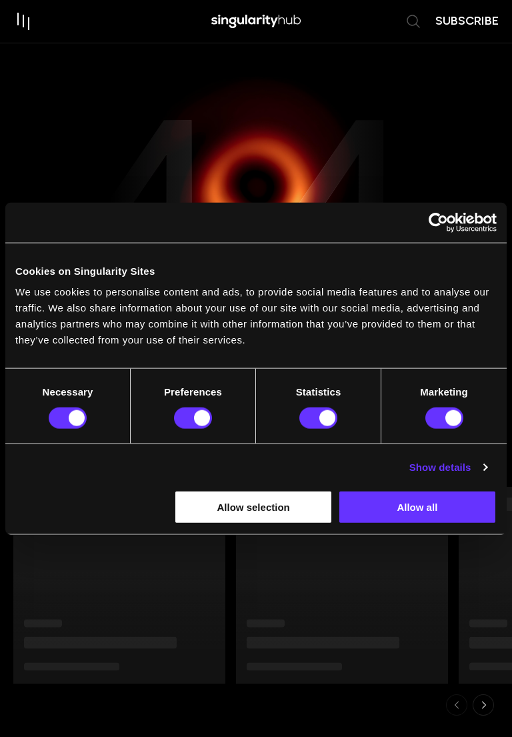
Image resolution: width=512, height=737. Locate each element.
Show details (440, 466)
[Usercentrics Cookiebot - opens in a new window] (438, 222)
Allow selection (253, 507)
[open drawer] (24, 21)
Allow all (417, 507)
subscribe (467, 20)
